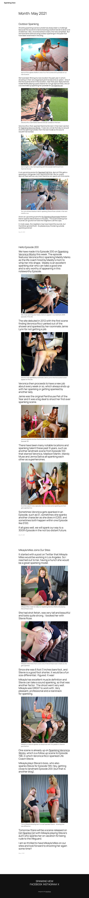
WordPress (48, 891)
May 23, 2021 (22, 232)
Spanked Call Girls (45, 172)
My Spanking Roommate (51, 217)
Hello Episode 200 (29, 247)
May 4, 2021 (21, 853)
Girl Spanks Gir (27, 833)
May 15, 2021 (22, 535)
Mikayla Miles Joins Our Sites (34, 550)
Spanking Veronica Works (31, 128)
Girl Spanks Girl (57, 85)
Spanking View (10, 3)
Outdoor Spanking (29, 24)
